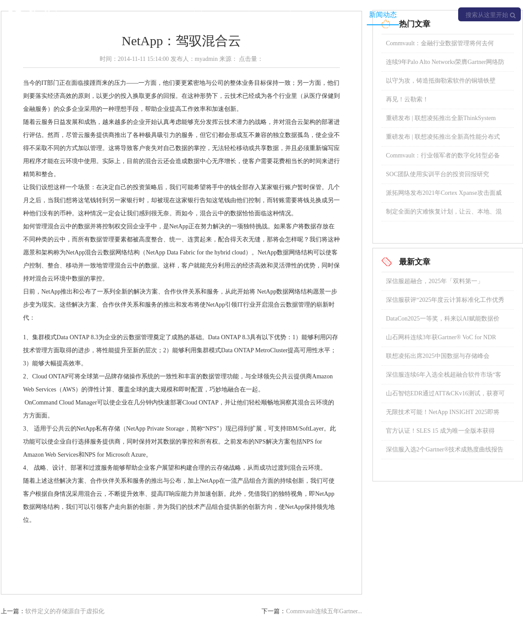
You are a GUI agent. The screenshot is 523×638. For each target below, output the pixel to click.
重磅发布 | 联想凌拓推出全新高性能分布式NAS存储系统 (443, 140)
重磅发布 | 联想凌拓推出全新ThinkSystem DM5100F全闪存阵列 (441, 121)
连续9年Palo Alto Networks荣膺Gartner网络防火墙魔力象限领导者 (445, 65)
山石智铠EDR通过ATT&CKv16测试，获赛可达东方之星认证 (445, 396)
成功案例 (287, 14)
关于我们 (431, 14)
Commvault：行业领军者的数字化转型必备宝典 (443, 158)
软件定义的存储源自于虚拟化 (64, 611)
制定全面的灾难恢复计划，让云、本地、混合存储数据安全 (444, 214)
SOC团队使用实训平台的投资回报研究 (437, 174)
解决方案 (191, 14)
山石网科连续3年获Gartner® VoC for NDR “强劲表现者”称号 (441, 340)
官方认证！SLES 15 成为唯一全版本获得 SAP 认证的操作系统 (440, 434)
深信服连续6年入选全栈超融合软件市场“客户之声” (443, 377)
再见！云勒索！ (407, 99)
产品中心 (239, 14)
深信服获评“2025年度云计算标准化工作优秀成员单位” (445, 303)
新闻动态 (383, 14)
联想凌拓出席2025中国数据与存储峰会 (437, 356)
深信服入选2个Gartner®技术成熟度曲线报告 (444, 449)
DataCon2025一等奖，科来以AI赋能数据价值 (443, 321)
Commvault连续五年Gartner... (324, 611)
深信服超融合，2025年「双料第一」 (434, 281)
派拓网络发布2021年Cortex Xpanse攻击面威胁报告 (444, 196)
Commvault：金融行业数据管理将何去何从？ (440, 46)
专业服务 (335, 14)
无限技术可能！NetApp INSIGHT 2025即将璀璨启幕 (443, 415)
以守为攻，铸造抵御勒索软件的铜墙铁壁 (441, 80)
